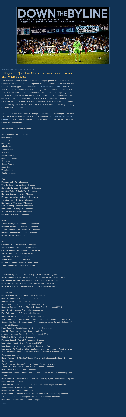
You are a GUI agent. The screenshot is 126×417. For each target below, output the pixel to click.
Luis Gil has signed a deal (49, 86)
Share (4, 403)
